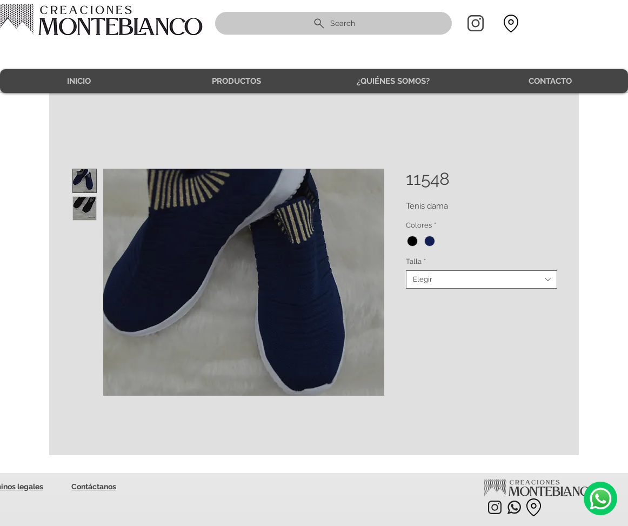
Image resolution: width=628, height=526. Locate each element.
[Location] (510, 23)
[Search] (333, 23)
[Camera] (600, 498)
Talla (416, 261)
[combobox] (481, 279)
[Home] (475, 23)
